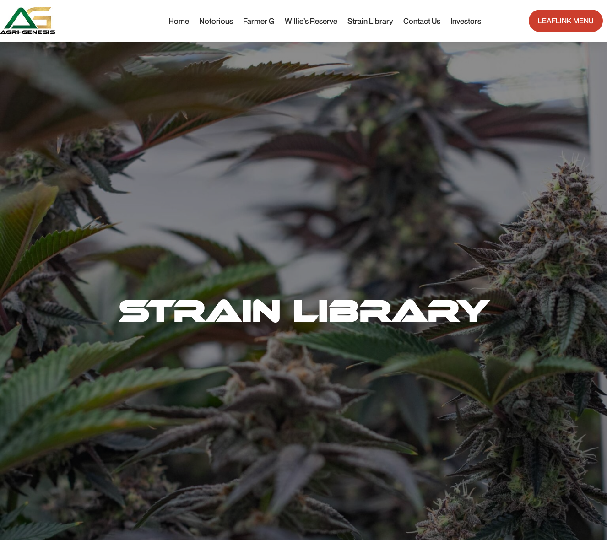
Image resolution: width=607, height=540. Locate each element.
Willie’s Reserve (311, 21)
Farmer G (259, 21)
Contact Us (421, 21)
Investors (465, 21)
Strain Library (370, 21)
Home (178, 21)
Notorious (216, 21)
